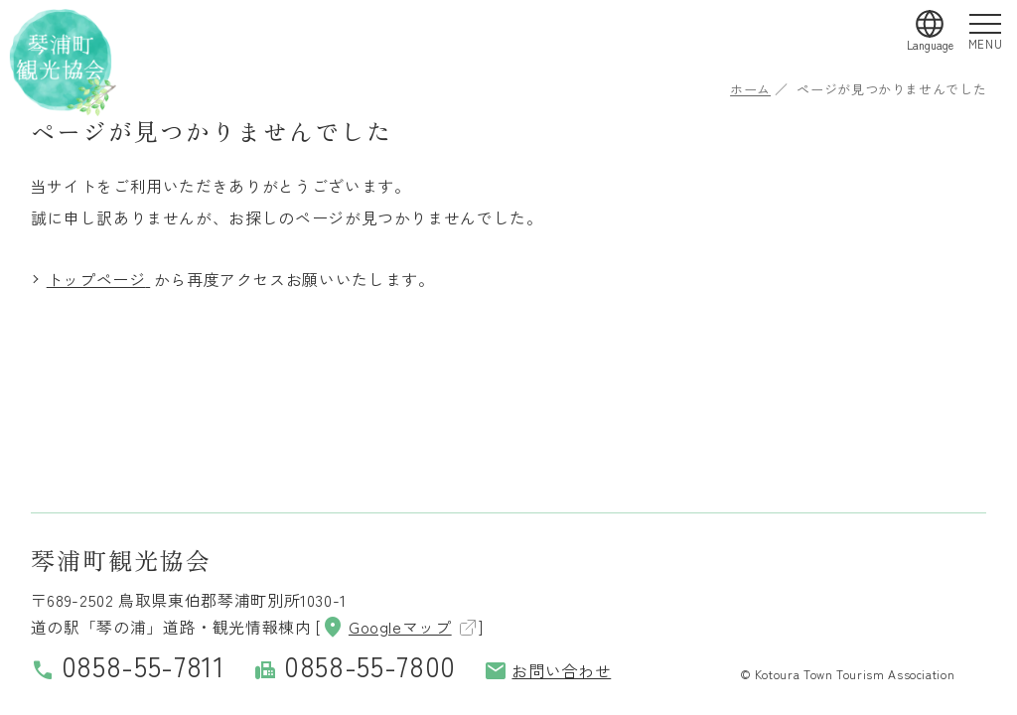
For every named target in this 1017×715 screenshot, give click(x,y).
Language (930, 45)
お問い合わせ (547, 670)
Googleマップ (386, 627)
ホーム (750, 88)
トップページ (96, 279)
